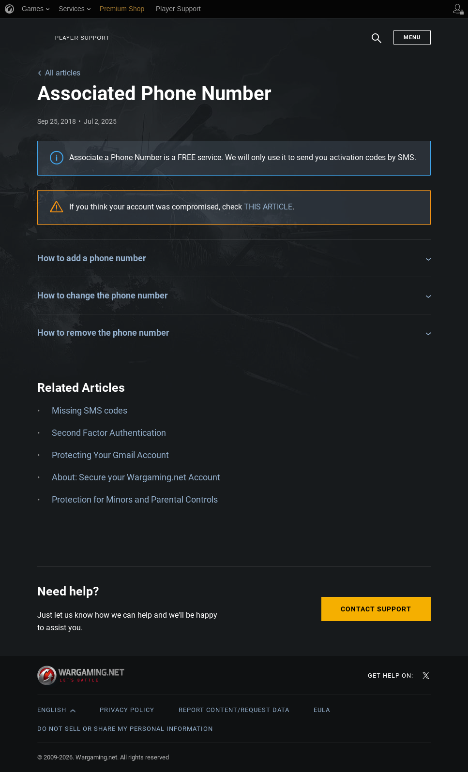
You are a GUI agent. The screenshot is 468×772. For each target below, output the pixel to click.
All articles (62, 72)
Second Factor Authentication (109, 433)
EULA (322, 709)
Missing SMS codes (89, 410)
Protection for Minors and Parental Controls (135, 499)
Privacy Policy (127, 709)
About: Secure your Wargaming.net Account (136, 477)
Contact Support (376, 609)
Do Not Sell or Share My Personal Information (125, 728)
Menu (412, 37)
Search (376, 43)
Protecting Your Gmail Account (110, 455)
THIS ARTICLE (268, 206)
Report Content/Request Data (234, 709)
